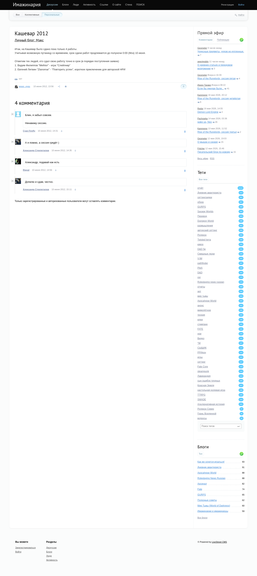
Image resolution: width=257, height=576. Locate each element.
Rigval (26, 170)
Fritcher (201, 148)
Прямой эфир (210, 32)
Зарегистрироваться (25, 547)
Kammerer (202, 95)
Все (18, 15)
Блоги (65, 4)
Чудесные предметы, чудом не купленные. (220, 51)
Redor (200, 108)
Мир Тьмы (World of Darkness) (213, 505)
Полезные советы (207, 500)
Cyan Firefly (29, 131)
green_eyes (24, 86)
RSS (212, 158)
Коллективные (32, 15)
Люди (76, 4)
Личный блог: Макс (29, 40)
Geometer (202, 48)
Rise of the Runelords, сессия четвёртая (218, 98)
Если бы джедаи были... (210, 88)
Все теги (203, 179)
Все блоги (202, 517)
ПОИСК (140, 4)
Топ (200, 454)
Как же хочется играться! (210, 461)
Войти (241, 5)
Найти (241, 15)
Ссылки (104, 4)
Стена (128, 4)
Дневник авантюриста (209, 467)
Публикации (223, 40)
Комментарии (205, 40)
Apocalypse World (206, 472)
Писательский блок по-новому (213, 152)
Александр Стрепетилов (36, 150)
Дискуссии (52, 4)
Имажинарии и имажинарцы (212, 511)
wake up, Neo (204, 122)
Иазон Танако (204, 85)
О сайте (116, 4)
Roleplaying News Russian (211, 478)
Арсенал (202, 483)
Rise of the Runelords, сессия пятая (216, 78)
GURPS (201, 494)
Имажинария (27, 4)
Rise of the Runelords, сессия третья (217, 132)
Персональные (51, 15)
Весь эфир (202, 158)
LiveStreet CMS (219, 542)
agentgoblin (203, 61)
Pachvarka (202, 118)
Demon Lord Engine (207, 112)
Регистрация (227, 5)
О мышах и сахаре (207, 142)
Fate (199, 489)
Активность (89, 4)
